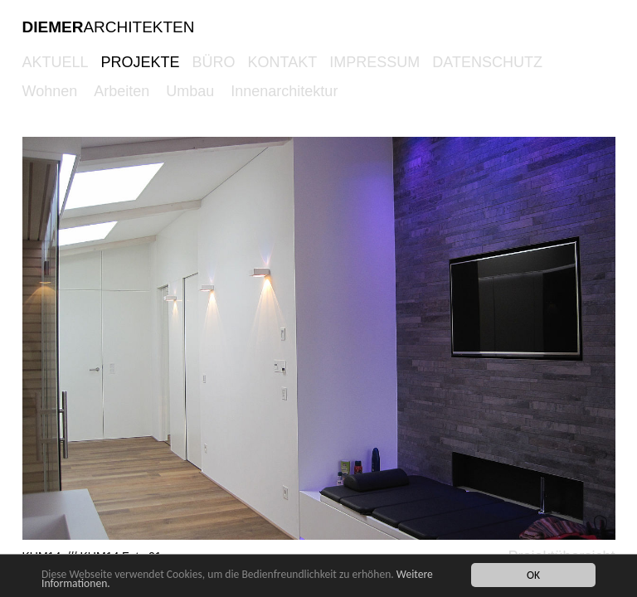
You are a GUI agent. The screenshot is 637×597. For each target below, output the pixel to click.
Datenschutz (487, 62)
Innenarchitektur (284, 91)
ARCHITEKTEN (108, 27)
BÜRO (214, 62)
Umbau (190, 91)
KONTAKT (283, 62)
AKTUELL (55, 62)
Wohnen (50, 91)
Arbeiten (121, 91)
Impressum (374, 62)
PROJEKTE (140, 62)
